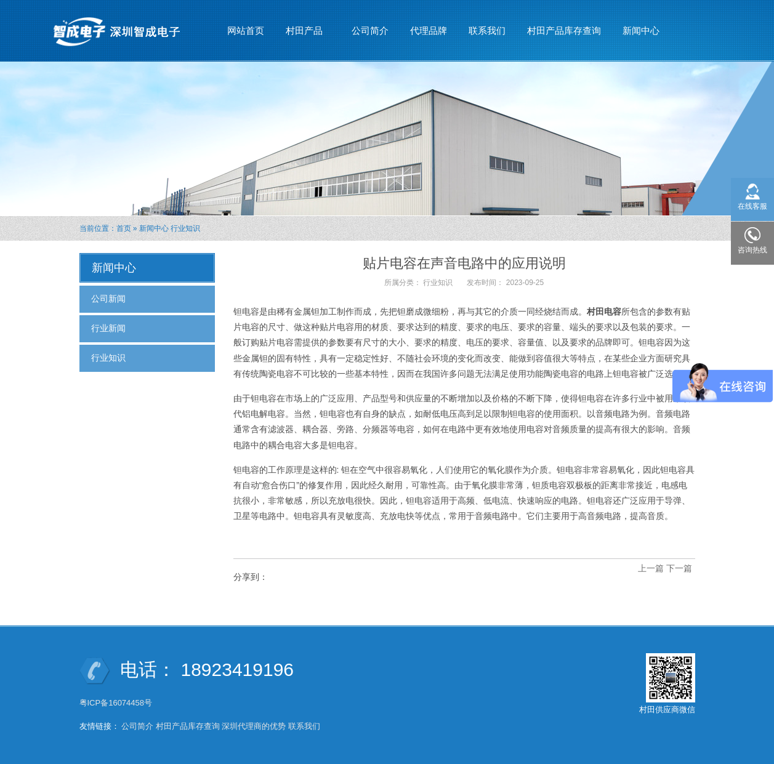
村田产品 (304, 25)
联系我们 (487, 30)
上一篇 (651, 568)
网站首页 (245, 30)
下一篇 (679, 568)
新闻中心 (641, 25)
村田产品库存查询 (564, 30)
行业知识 (185, 228)
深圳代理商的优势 (254, 726)
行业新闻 (108, 328)
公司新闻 (108, 299)
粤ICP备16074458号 (117, 702)
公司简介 (370, 30)
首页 (123, 228)
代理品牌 (428, 30)
